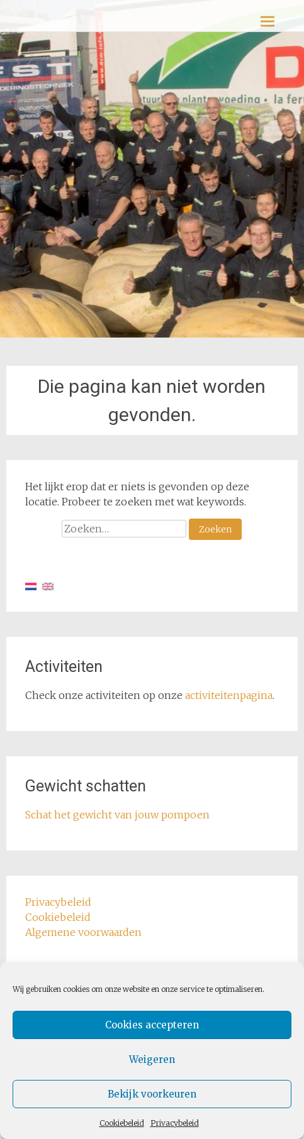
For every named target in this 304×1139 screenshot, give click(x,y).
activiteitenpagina (229, 695)
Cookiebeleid (121, 1123)
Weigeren (152, 1059)
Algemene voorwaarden (83, 932)
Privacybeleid (174, 1123)
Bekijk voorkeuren (152, 1094)
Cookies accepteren (152, 1025)
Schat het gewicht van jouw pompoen (117, 814)
